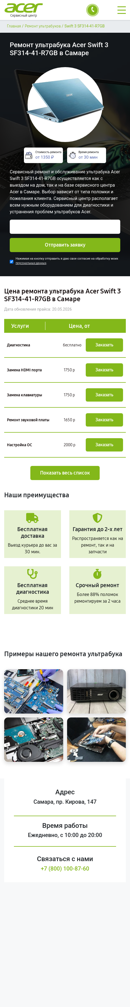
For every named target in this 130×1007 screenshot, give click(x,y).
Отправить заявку (65, 245)
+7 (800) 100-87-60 (65, 868)
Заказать (104, 344)
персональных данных (31, 263)
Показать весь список (65, 473)
